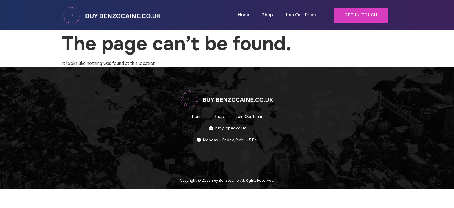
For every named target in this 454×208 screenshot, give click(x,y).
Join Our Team (300, 15)
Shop (267, 15)
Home (244, 15)
